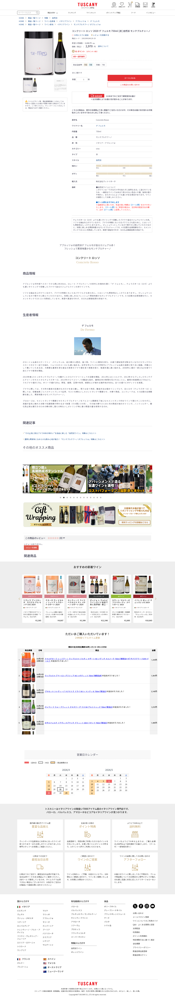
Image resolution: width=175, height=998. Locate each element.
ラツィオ (46, 914)
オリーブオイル (110, 906)
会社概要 (136, 943)
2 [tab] (64, 498)
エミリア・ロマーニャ (26, 942)
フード (133, 13)
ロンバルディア (23, 925)
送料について (103, 46)
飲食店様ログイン (140, 955)
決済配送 (136, 928)
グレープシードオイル (113, 910)
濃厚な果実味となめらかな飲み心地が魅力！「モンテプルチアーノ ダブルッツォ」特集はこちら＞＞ (64, 439)
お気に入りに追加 (80, 35)
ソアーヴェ (75, 925)
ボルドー (20, 963)
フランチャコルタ (78, 933)
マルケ (45, 910)
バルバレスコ (76, 910)
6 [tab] (78, 498)
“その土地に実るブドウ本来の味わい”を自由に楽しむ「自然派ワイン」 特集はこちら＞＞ (60, 433)
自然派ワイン (76, 948)
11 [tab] (94, 498)
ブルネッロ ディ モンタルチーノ (84, 914)
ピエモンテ (21, 910)
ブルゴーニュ (22, 966)
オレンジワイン (77, 952)
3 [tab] (68, 498)
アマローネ (75, 921)
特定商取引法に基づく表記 (143, 939)
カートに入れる (129, 78)
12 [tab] (98, 498)
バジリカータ (48, 933)
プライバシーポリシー (142, 947)
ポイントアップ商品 (113, 13)
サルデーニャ (48, 944)
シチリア (46, 941)
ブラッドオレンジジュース (114, 914)
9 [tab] (88, 498)
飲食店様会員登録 (140, 951)
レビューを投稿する (101, 35)
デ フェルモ (100, 125)
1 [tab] (61, 498)
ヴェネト (20, 914)
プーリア (46, 929)
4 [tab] (71, 498)
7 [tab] (81, 498)
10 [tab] (91, 498)
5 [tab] (74, 498)
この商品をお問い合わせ (130, 84)
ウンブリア (21, 950)
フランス (26, 958)
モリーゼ (46, 922)
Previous (20, 599)
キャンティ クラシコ (79, 917)
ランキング (72, 13)
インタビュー (151, 13)
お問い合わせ (138, 913)
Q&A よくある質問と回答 (143, 924)
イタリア (26, 906)
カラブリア (47, 937)
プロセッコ (75, 929)
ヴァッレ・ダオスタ (25, 918)
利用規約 (136, 932)
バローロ (74, 906)
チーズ (106, 917)
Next (155, 599)
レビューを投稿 (31, 547)
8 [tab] (84, 498)
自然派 (98, 160)
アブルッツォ (48, 918)
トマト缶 (107, 925)
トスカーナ (21, 946)
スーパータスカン (78, 936)
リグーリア (21, 922)
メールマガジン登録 (141, 917)
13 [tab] (101, 498)
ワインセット (91, 13)
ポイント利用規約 (140, 936)
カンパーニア (48, 925)
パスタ (106, 921)
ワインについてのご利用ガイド (145, 920)
